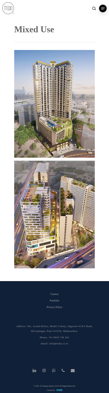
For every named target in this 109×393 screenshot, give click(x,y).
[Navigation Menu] (103, 8)
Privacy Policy (54, 307)
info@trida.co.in (58, 343)
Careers (54, 294)
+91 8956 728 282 (59, 337)
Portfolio (54, 300)
